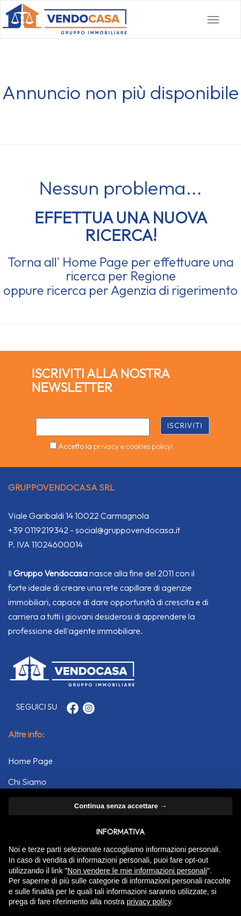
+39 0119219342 (38, 530)
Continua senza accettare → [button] (120, 806)
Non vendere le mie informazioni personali (137, 870)
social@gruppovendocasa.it (127, 530)
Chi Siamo (27, 781)
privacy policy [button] (149, 901)
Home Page (95, 262)
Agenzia (133, 290)
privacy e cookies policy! (133, 446)
